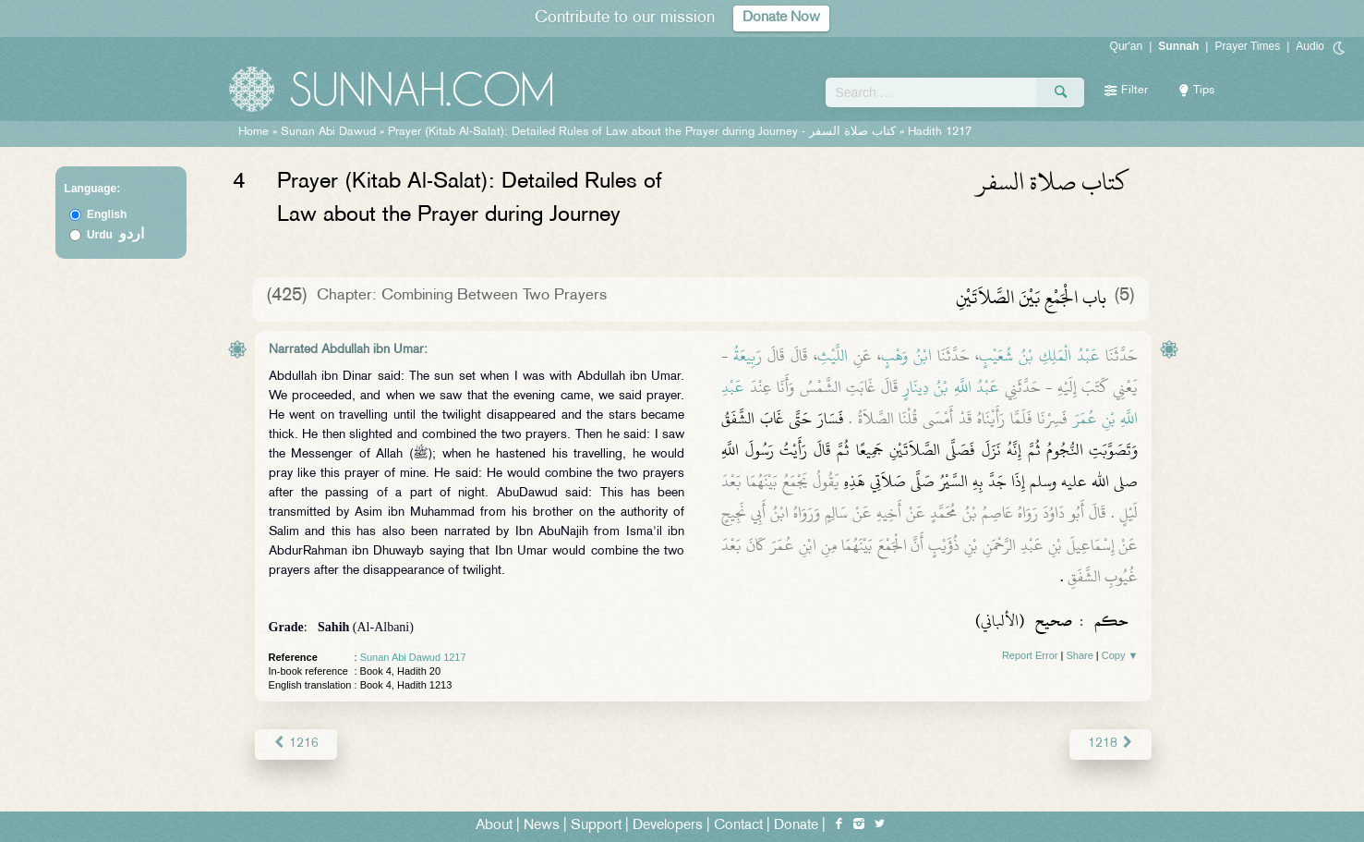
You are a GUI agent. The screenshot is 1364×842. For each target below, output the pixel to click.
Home (253, 132)
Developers (668, 825)
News (542, 825)
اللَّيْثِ (832, 356)
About (494, 825)
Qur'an (1126, 46)
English (107, 214)
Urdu (115, 234)
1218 (1110, 744)
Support (596, 825)
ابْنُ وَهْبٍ (906, 356)
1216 (296, 744)
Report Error (1030, 655)
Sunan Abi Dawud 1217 (413, 657)
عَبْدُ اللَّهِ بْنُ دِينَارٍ (951, 387)
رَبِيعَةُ (747, 356)
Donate (796, 825)
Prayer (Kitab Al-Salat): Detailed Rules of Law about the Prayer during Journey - (643, 132)
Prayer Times (1247, 46)
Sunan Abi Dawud (328, 132)
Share (1079, 655)
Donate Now (781, 18)
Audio (1310, 46)
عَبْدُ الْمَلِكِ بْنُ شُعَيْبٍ (1039, 356)
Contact (738, 825)
